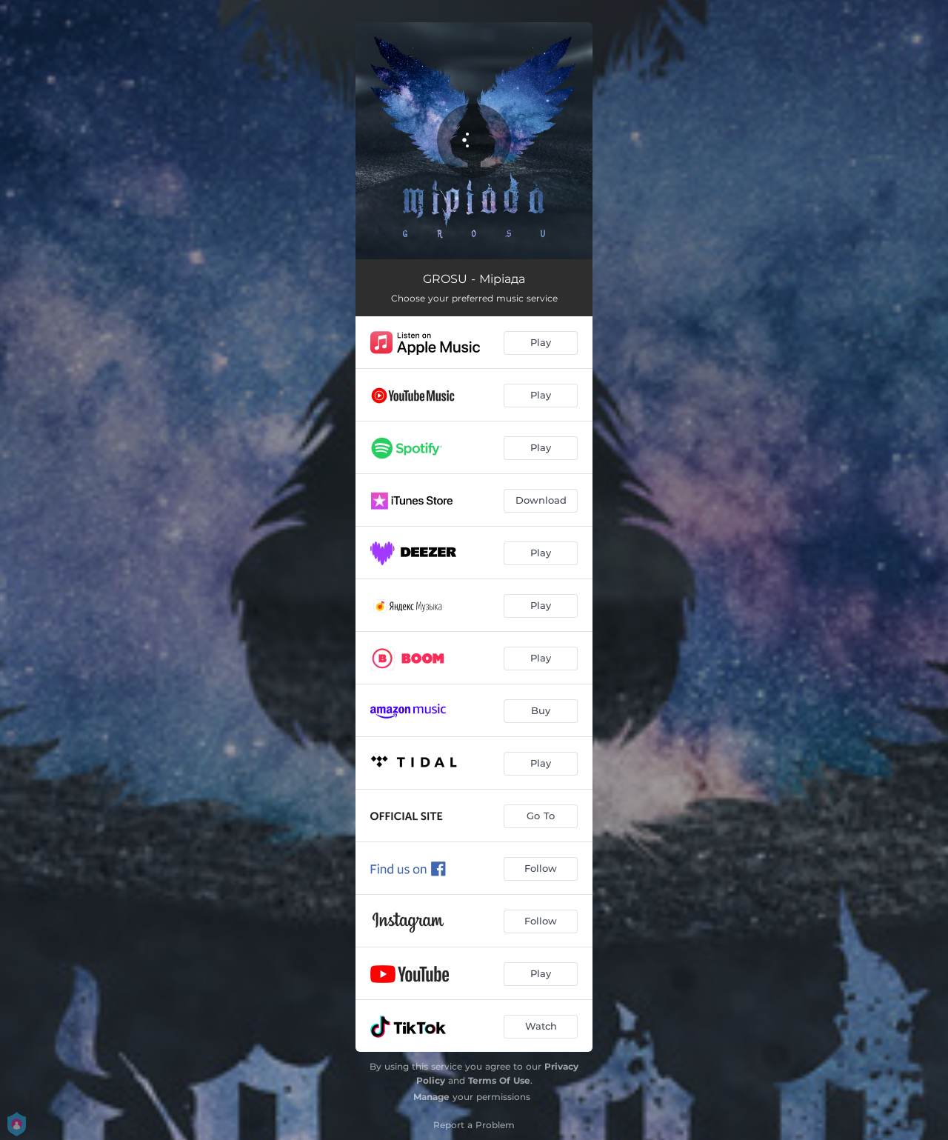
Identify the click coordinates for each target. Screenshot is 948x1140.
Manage (431, 1096)
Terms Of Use (499, 1080)
